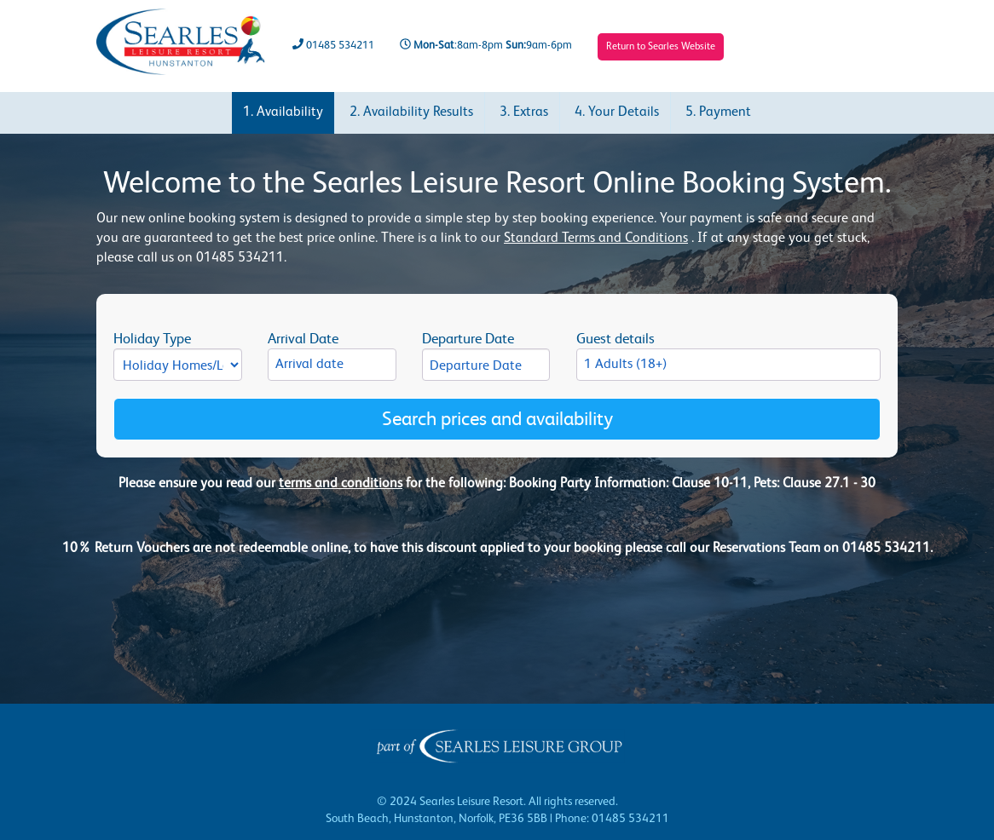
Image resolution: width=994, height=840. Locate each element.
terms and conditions (340, 484)
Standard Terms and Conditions (596, 238)
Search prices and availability (497, 418)
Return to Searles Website (660, 47)
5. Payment (718, 112)
